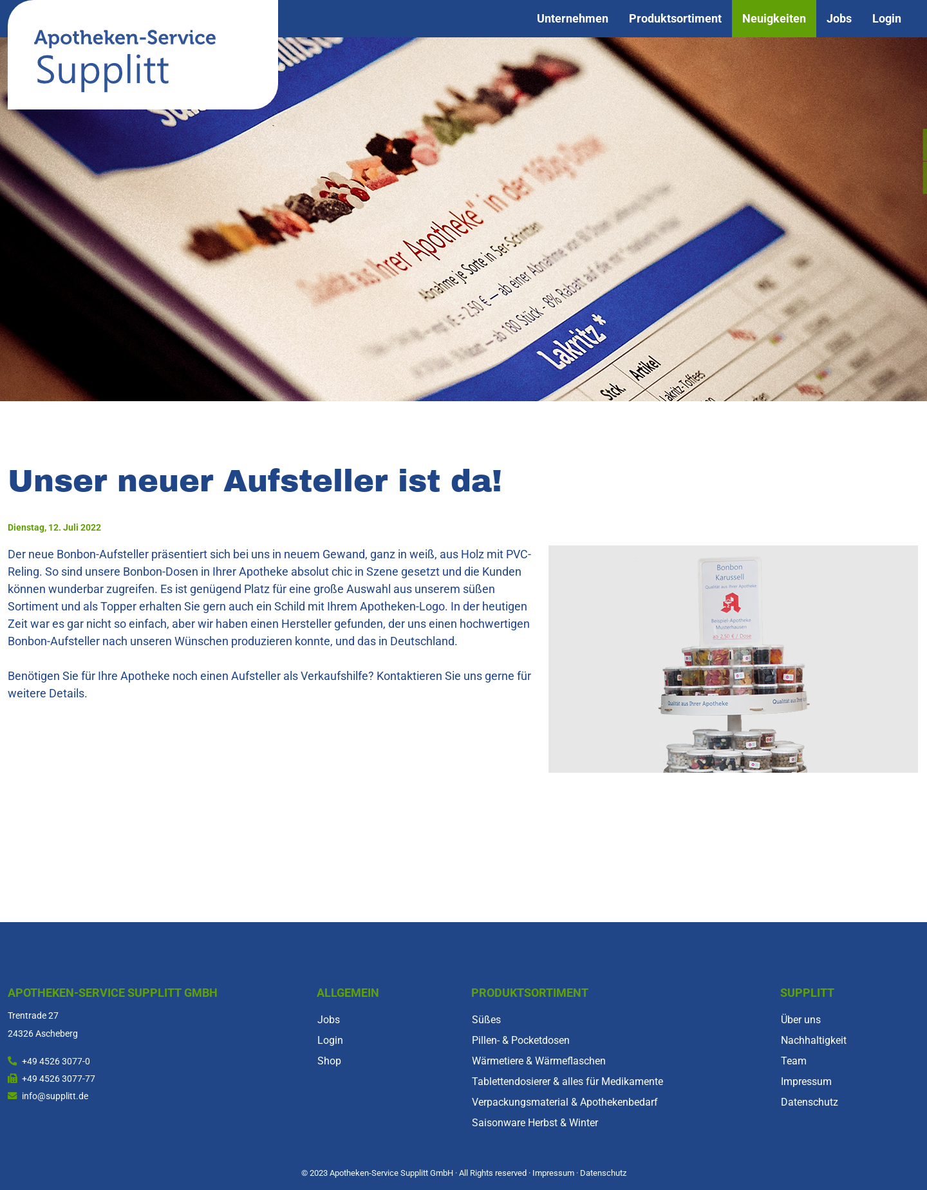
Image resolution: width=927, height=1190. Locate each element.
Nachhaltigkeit (814, 1040)
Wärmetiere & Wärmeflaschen (539, 1061)
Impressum (806, 1081)
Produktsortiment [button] (675, 18)
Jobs (839, 18)
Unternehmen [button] (572, 18)
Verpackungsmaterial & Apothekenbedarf (565, 1102)
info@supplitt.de (55, 1096)
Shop (329, 1061)
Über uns (801, 1020)
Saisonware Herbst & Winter (535, 1123)
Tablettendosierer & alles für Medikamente (567, 1081)
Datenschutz (809, 1102)
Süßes (486, 1020)
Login (886, 18)
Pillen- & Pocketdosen (521, 1040)
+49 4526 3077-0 (56, 1061)
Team (794, 1061)
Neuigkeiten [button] (774, 18)
